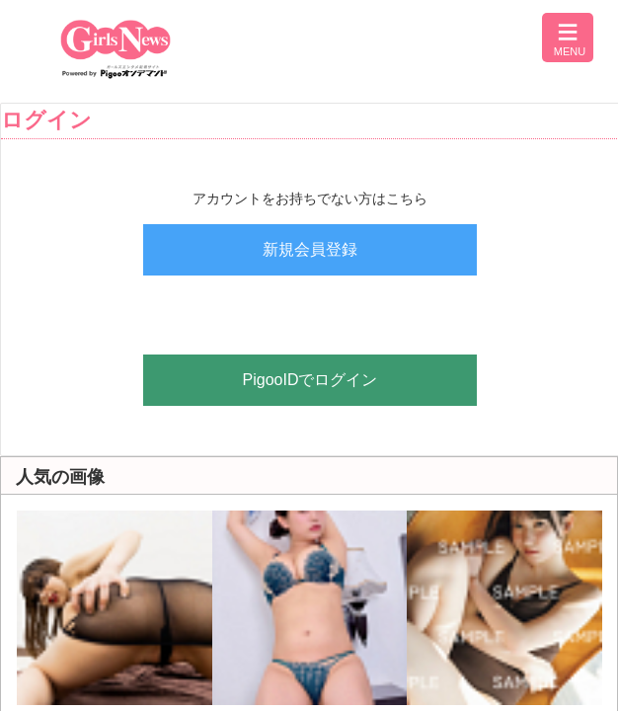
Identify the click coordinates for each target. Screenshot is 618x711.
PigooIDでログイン (310, 379)
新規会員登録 (310, 249)
